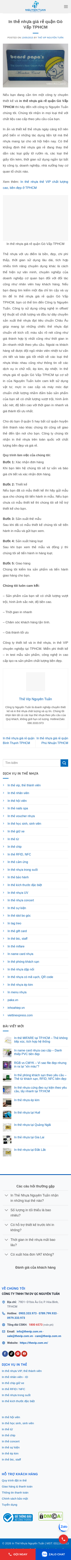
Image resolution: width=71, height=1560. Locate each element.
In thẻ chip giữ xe (13, 1383)
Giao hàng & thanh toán (17, 1486)
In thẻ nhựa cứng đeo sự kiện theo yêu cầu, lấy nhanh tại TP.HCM (40, 1089)
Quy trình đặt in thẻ (14, 1480)
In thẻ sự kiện (11, 1447)
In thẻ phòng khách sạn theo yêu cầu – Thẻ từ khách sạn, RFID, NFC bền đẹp (40, 1077)
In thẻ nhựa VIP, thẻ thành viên (22, 1370)
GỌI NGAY (17, 1554)
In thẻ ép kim (10, 1453)
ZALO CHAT (53, 1554)
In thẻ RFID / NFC (13, 1389)
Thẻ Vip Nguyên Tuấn (50, 37)
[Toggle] (6, 1196)
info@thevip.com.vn (29, 1331)
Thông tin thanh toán (15, 1492)
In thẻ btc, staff (11, 1459)
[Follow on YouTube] (24, 1354)
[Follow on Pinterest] (18, 1354)
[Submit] (64, 763)
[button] (66, 6)
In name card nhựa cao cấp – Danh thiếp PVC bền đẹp (38, 1052)
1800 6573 (36, 1324)
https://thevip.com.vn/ (34, 1343)
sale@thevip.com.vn (20, 1336)
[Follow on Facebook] (5, 1354)
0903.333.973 (28, 1313)
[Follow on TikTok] (11, 1354)
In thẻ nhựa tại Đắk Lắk (30, 1149)
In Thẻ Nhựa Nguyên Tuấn (28, 1543)
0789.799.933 (48, 1313)
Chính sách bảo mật (15, 1498)
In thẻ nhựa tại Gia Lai (29, 1137)
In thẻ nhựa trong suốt (16, 1395)
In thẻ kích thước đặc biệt (18, 1401)
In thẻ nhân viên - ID (15, 1377)
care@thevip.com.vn (48, 1336)
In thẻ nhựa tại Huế (27, 1112)
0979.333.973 (16, 1318)
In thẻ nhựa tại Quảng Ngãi (32, 1124)
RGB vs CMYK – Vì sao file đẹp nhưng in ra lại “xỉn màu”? (40, 1064)
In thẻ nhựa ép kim (27, 1100)
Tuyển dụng (9, 1504)
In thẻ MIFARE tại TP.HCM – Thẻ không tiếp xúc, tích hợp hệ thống (41, 1039)
